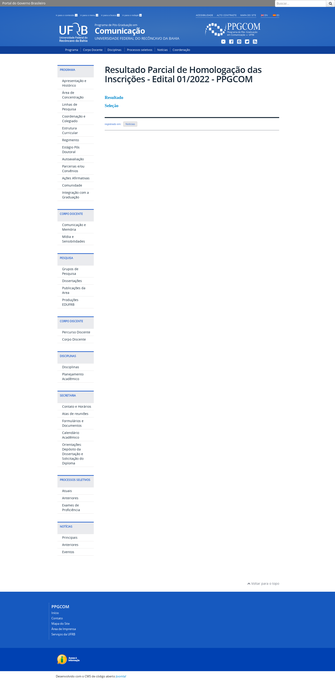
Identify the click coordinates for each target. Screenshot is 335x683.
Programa (71, 50)
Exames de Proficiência (71, 507)
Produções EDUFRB (70, 302)
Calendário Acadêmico (70, 435)
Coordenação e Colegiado (73, 118)
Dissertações (72, 281)
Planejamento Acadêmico (73, 376)
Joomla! (121, 676)
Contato (57, 618)
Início (55, 613)
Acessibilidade (204, 15)
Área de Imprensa (63, 629)
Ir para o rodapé (132, 15)
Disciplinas (114, 50)
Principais (69, 537)
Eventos (68, 552)
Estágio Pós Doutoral (71, 149)
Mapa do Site (248, 15)
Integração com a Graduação (75, 194)
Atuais (67, 491)
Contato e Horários (76, 406)
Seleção (111, 105)
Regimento (70, 140)
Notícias (162, 50)
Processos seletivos (139, 50)
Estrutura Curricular (70, 130)
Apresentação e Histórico (74, 83)
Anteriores (70, 498)
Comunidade (72, 185)
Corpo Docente (93, 50)
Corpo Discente (74, 339)
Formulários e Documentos (73, 423)
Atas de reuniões (75, 413)
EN (266, 15)
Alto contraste (227, 15)
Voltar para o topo (263, 583)
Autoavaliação (73, 159)
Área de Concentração (73, 94)
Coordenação (181, 50)
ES (278, 15)
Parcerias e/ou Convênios (73, 168)
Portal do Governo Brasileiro (23, 3)
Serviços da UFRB (63, 634)
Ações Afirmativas (76, 178)
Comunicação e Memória (74, 227)
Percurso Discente (76, 332)
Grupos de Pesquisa (70, 271)
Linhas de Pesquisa (69, 106)
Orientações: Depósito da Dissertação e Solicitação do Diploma (73, 453)
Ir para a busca (110, 15)
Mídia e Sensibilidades (73, 238)
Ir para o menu (89, 15)
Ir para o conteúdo (67, 15)
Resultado (114, 97)
